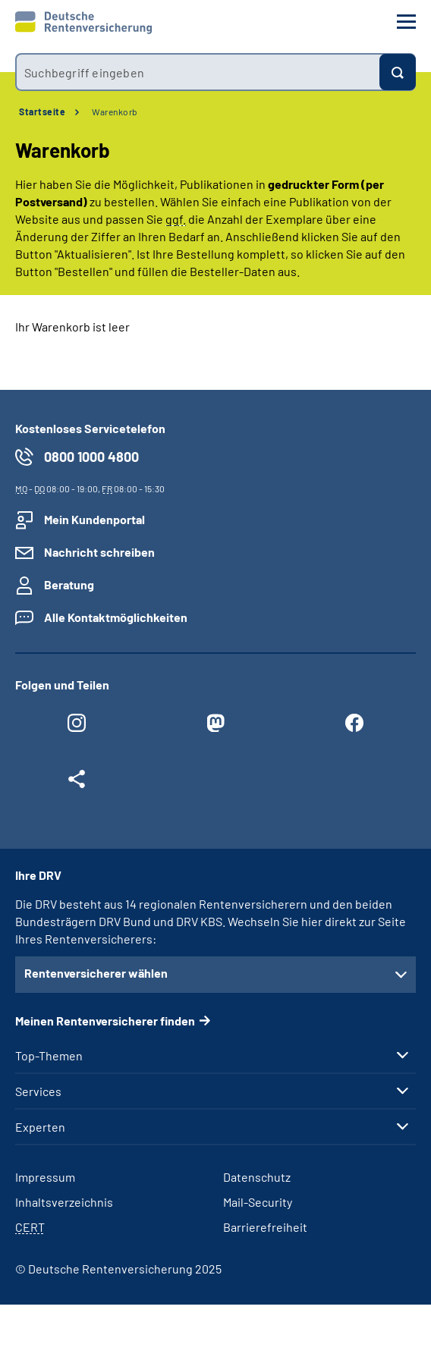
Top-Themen (49, 1056)
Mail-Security (257, 1202)
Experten (40, 1127)
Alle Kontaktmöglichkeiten (115, 617)
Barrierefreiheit (265, 1227)
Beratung (69, 584)
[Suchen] (397, 72)
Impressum (45, 1177)
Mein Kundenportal (94, 519)
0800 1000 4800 (91, 456)
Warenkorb (115, 111)
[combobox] (197, 72)
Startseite (42, 111)
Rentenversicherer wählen (96, 973)
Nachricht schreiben (99, 552)
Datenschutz (257, 1177)
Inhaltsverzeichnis (64, 1202)
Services (38, 1091)
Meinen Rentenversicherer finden (105, 1020)
